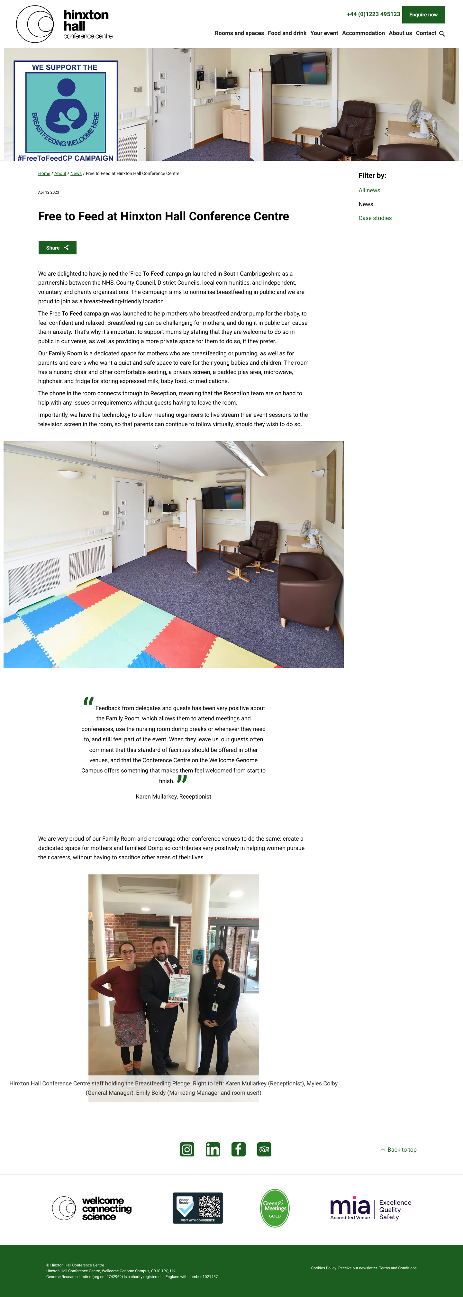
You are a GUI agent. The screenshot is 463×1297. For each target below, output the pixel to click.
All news (369, 190)
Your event (324, 33)
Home (44, 173)
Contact (426, 33)
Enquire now (423, 15)
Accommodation (363, 33)
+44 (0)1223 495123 (373, 14)
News (76, 173)
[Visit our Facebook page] (239, 1149)
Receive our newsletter (357, 1268)
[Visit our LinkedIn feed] (213, 1149)
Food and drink (287, 33)
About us (400, 33)
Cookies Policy (323, 1268)
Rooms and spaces (239, 33)
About (60, 173)
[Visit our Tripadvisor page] (264, 1149)
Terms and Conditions (398, 1268)
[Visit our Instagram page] (187, 1149)
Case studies (375, 218)
